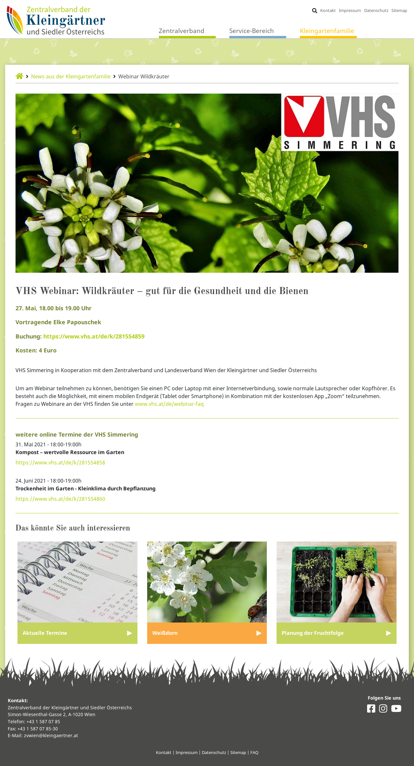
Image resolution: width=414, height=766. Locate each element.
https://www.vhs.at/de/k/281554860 (60, 498)
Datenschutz (376, 10)
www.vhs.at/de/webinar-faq (169, 403)
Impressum (350, 10)
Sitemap (399, 10)
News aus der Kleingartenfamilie (71, 76)
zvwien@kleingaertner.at (51, 735)
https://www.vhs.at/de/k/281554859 (94, 336)
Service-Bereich (251, 30)
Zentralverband (181, 30)
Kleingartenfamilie (327, 30)
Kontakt (328, 10)
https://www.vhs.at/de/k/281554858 (60, 462)
